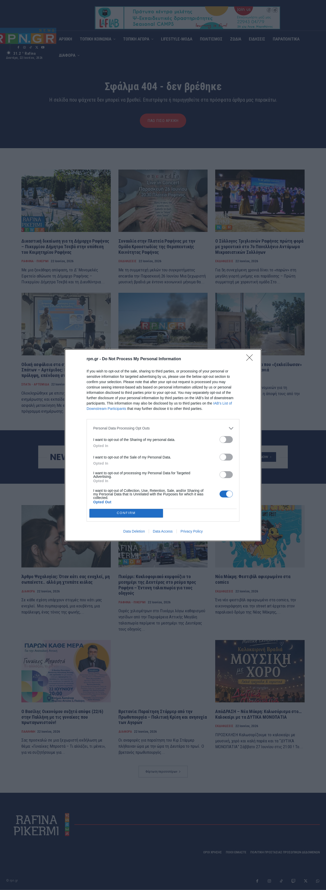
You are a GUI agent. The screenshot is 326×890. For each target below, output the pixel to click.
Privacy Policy (192, 531)
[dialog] (163, 445)
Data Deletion (134, 531)
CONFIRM (126, 513)
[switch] (226, 439)
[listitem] (163, 428)
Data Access (163, 531)
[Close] (251, 359)
